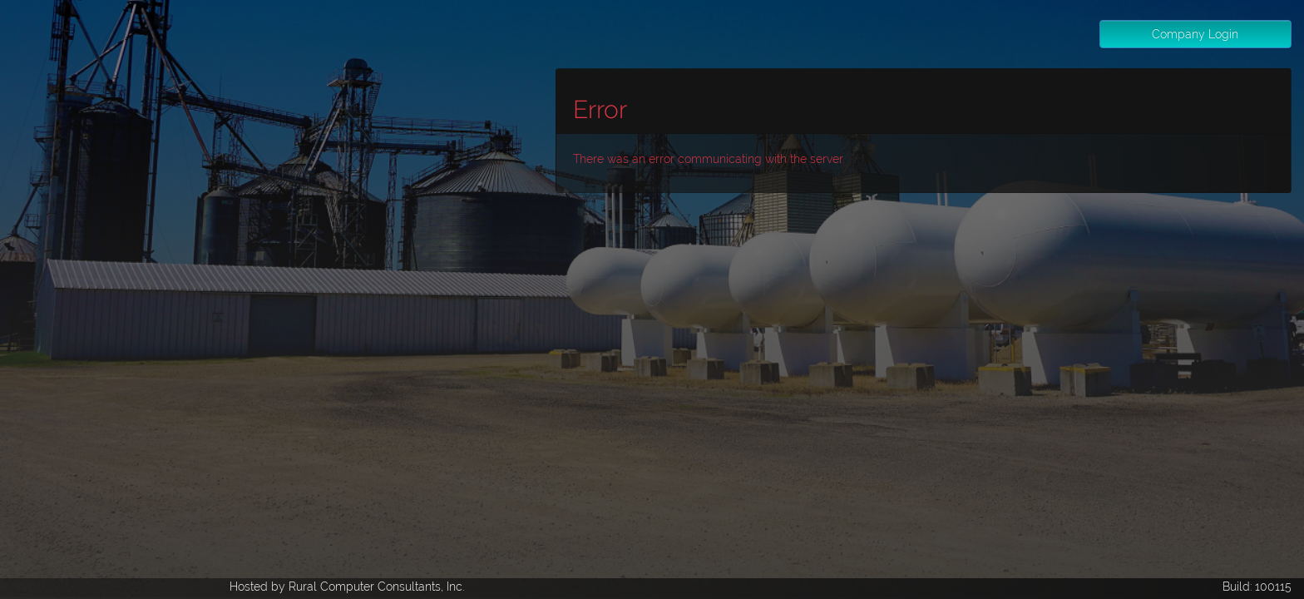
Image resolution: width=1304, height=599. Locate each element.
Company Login (1195, 34)
